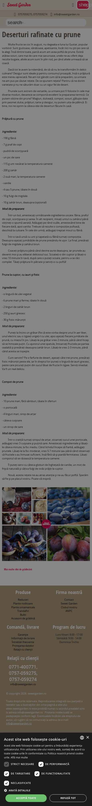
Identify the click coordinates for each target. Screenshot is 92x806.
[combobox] (82, 738)
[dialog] (46, 769)
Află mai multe (19, 757)
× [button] (87, 737)
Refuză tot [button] (68, 798)
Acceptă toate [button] (26, 798)
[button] (46, 790)
